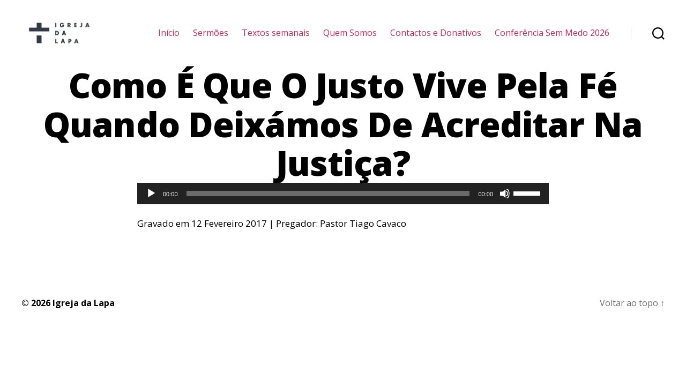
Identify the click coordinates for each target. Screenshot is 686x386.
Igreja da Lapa (84, 315)
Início (169, 39)
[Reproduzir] (151, 206)
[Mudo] (504, 206)
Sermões (210, 39)
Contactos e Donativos (435, 39)
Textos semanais (276, 39)
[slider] (328, 206)
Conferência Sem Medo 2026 (552, 39)
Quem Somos (350, 39)
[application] (343, 206)
